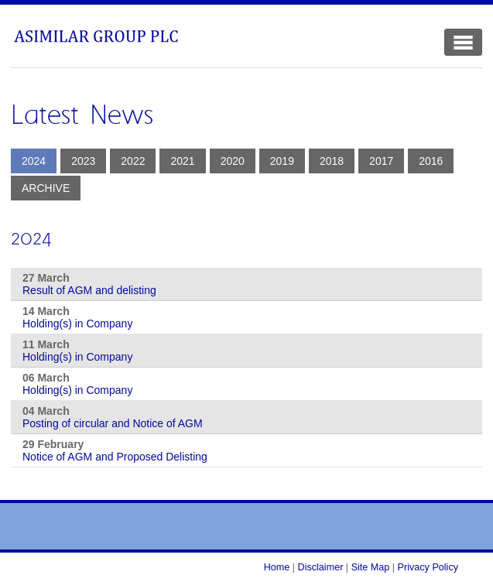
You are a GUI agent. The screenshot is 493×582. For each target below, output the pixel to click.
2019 (282, 161)
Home (277, 567)
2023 (83, 161)
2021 (182, 161)
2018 (332, 161)
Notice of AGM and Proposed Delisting (114, 456)
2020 (233, 161)
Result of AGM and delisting (89, 290)
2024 (34, 161)
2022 (133, 161)
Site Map (370, 567)
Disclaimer (321, 567)
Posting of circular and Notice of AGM (112, 423)
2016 (431, 161)
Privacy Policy (428, 567)
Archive (46, 188)
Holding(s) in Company (77, 323)
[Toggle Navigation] (463, 42)
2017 (381, 161)
